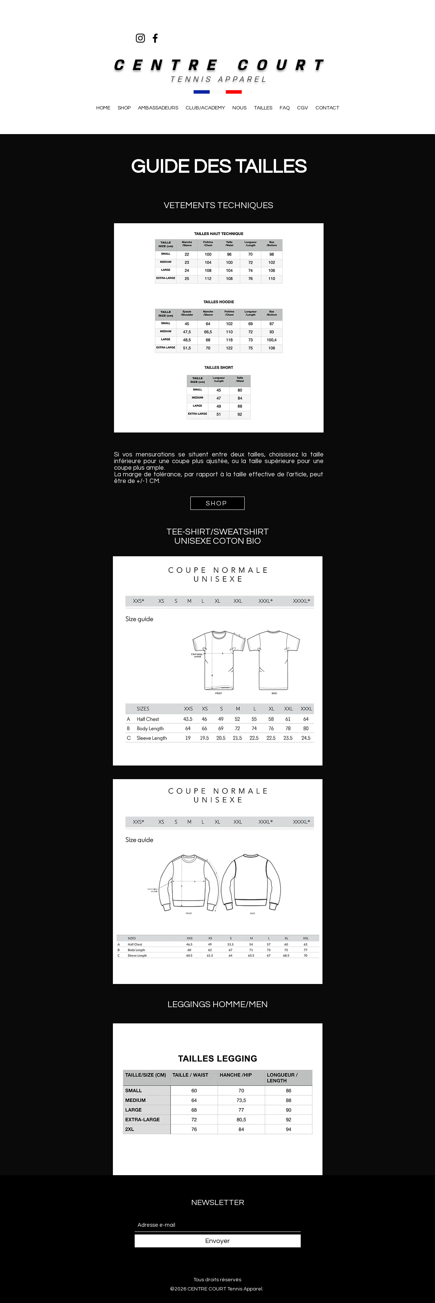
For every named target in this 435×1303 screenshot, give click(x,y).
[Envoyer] (218, 1240)
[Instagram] (140, 38)
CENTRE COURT (222, 65)
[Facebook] (155, 38)
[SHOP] (217, 503)
